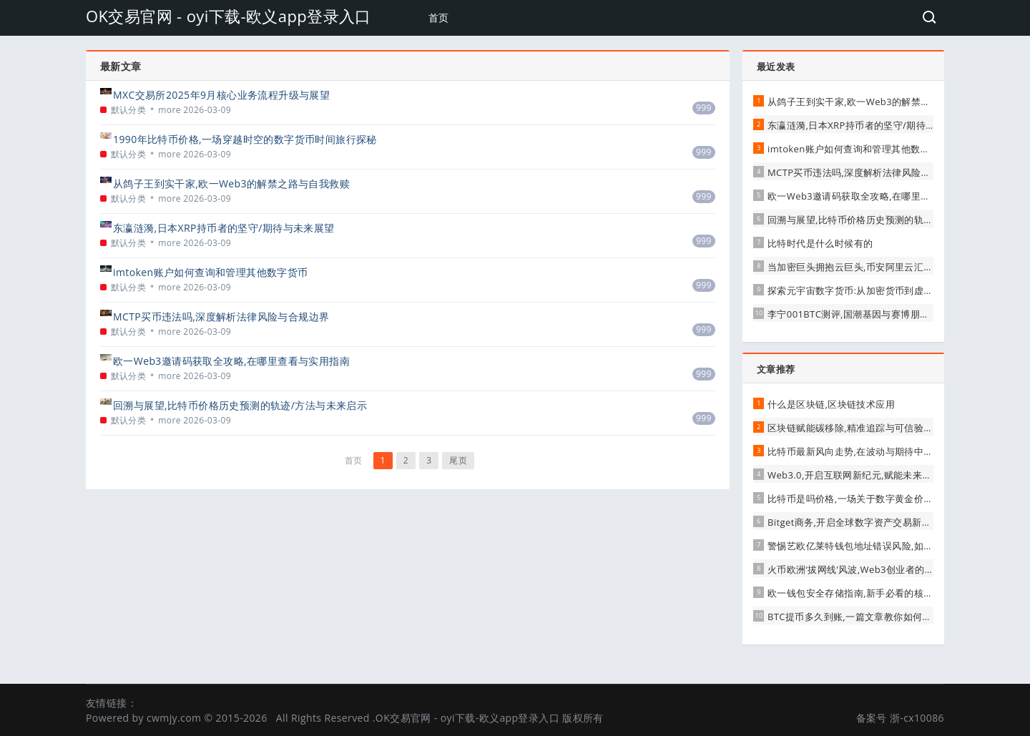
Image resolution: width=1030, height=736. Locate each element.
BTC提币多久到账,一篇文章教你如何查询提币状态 (873, 616)
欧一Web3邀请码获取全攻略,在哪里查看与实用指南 (231, 361)
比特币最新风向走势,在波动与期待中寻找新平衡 (869, 451)
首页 (438, 17)
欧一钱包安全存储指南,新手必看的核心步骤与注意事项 (883, 593)
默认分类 (129, 110)
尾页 (458, 460)
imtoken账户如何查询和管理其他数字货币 (210, 272)
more (169, 110)
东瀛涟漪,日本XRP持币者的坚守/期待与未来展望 (224, 228)
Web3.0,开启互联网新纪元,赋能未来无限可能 (864, 474)
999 (704, 108)
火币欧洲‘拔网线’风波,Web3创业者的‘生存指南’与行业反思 (890, 569)
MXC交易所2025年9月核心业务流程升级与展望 (221, 95)
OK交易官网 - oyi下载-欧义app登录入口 (228, 15)
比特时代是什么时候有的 (820, 243)
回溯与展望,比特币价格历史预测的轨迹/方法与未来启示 (240, 405)
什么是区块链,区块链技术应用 (831, 404)
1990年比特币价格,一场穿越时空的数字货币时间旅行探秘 (245, 139)
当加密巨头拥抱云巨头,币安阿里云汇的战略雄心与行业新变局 (898, 266)
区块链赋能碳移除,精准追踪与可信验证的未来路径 (874, 427)
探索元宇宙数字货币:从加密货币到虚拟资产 (859, 290)
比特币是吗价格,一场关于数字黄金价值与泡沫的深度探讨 (888, 498)
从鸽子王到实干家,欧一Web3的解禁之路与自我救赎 (231, 183)
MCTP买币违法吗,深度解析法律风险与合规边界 (221, 316)
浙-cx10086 (917, 718)
